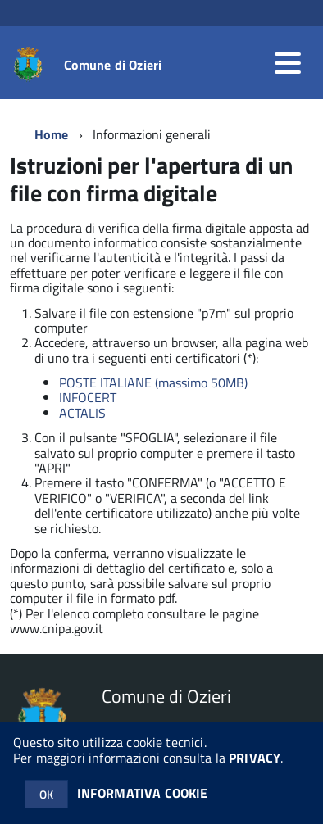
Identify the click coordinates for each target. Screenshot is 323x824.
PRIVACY (254, 757)
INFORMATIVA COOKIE (142, 793)
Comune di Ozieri (113, 64)
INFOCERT (87, 397)
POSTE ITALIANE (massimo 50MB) (153, 382)
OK (46, 794)
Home (51, 134)
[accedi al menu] (288, 63)
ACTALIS (82, 413)
